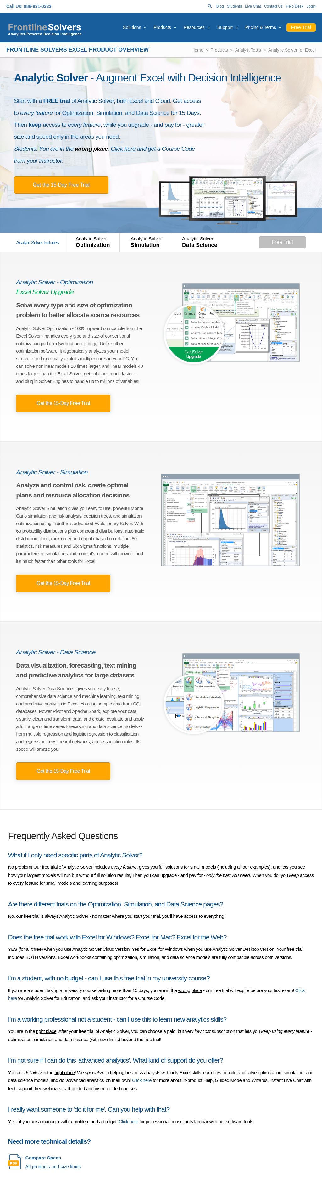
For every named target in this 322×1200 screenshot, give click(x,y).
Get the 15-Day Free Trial (61, 185)
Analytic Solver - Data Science (55, 652)
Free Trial (301, 27)
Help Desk (294, 6)
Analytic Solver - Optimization (54, 282)
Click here (123, 148)
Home (197, 50)
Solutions (132, 27)
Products (162, 27)
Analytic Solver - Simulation (52, 472)
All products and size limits (53, 1161)
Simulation (109, 112)
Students (234, 6)
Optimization (77, 112)
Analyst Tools (248, 50)
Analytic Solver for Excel (292, 50)
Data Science (152, 112)
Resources (194, 27)
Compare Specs (43, 1157)
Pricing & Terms (260, 27)
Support (225, 27)
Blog (220, 6)
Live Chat (253, 6)
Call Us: (14, 6)
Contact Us (273, 6)
